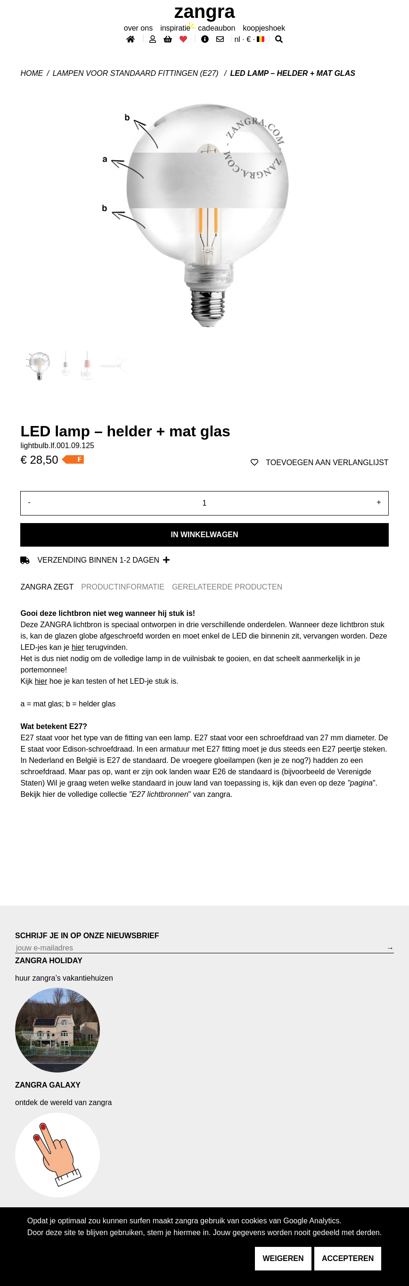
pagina (361, 783)
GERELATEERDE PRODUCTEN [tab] (227, 587)
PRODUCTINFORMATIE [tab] (122, 587)
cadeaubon (216, 28)
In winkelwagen (204, 535)
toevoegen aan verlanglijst (319, 463)
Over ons (138, 28)
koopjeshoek (264, 28)
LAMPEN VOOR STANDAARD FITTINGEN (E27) (137, 73)
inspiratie (175, 28)
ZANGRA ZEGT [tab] (47, 587)
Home (31, 73)
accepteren (348, 1258)
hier (78, 647)
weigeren (282, 1258)
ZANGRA (204, 11)
